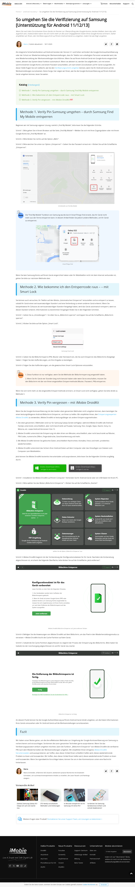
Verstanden (104, 884)
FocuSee (61, 850)
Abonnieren (127, 852)
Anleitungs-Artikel (80, 855)
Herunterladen (115, 4)
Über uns (93, 850)
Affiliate (93, 863)
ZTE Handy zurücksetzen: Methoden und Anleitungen (50, 798)
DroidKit (43, 850)
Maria (26, 44)
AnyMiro (61, 867)
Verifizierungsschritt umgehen (67, 68)
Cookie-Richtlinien (89, 885)
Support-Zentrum (81, 850)
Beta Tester (78, 863)
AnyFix (43, 867)
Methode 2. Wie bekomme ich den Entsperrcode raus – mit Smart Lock (53, 95)
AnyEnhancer (63, 859)
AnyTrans (44, 859)
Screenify (61, 855)
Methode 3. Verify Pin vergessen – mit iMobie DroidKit (47, 100)
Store (105, 4)
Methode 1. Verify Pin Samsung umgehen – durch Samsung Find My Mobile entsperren (60, 90)
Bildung (77, 859)
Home (18, 12)
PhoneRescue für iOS (48, 863)
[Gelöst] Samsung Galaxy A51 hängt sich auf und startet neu (27, 799)
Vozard (60, 863)
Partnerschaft (95, 859)
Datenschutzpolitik (112, 862)
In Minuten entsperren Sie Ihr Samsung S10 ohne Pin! (74, 798)
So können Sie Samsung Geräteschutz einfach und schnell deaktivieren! (98, 799)
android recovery (30, 12)
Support (126, 4)
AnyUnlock (44, 855)
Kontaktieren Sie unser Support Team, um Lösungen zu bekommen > (75, 819)
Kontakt (93, 855)
